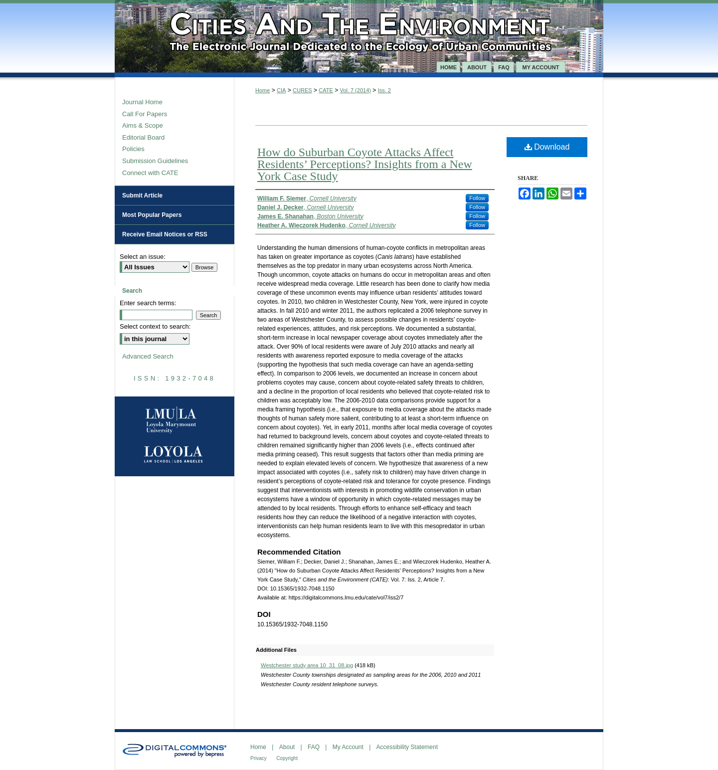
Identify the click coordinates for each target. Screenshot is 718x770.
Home (262, 90)
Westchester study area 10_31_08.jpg (307, 665)
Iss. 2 (384, 90)
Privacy (258, 758)
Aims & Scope (142, 125)
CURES (302, 90)
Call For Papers (144, 114)
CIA (281, 90)
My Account (348, 747)
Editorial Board (143, 137)
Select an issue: (143, 256)
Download (547, 147)
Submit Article (142, 195)
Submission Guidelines (155, 161)
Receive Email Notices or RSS (164, 234)
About (287, 747)
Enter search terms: (148, 303)
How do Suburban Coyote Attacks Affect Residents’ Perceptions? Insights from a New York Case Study (364, 164)
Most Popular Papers (151, 214)
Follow (477, 198)
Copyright (287, 758)
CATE (326, 90)
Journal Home (142, 102)
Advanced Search (148, 356)
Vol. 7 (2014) (355, 90)
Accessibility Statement (407, 747)
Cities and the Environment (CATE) (359, 31)
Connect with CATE (150, 173)
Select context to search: (155, 326)
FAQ (314, 747)
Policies (133, 149)
